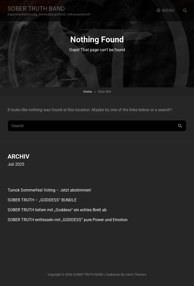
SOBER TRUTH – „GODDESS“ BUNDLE (42, 200)
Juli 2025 (16, 164)
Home (87, 91)
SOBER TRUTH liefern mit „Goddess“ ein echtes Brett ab (57, 209)
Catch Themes (135, 274)
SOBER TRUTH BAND (36, 8)
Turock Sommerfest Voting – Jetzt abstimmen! (49, 190)
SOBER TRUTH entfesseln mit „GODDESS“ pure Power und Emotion (68, 219)
